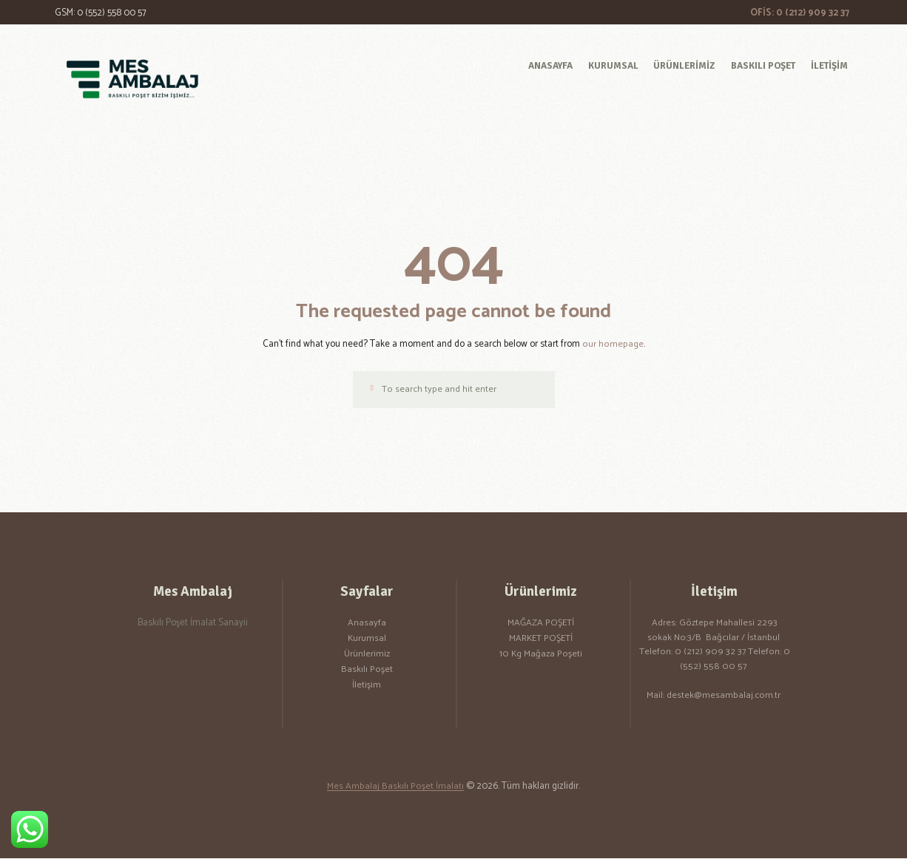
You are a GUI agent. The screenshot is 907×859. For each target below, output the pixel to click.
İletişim (366, 685)
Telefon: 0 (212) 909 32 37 (693, 653)
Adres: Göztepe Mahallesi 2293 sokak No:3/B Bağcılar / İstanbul (714, 632)
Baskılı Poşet (367, 671)
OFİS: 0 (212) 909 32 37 (799, 13)
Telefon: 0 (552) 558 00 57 (735, 660)
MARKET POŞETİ (541, 640)
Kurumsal (366, 640)
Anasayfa (367, 624)
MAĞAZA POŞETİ (540, 624)
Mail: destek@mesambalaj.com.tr (713, 696)
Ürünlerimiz (367, 655)
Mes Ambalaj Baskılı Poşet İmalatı (395, 787)
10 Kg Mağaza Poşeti (540, 655)
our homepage (612, 344)
